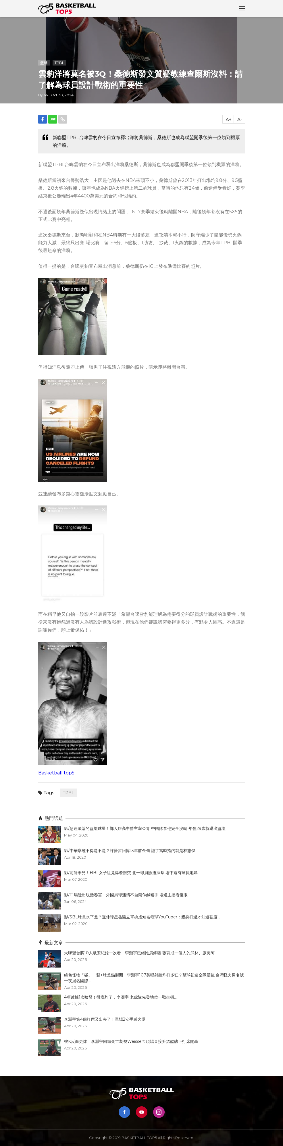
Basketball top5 (56, 773)
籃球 (44, 62)
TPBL (59, 62)
